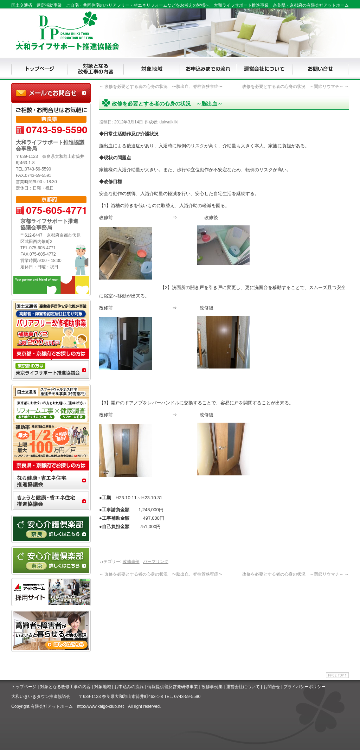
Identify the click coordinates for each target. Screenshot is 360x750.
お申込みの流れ (129, 686)
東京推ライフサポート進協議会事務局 (51, 370)
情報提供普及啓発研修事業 (172, 686)
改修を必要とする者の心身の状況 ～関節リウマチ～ (295, 86)
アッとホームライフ (51, 638)
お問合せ (271, 686)
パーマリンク (155, 561)
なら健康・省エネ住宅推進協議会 (51, 482)
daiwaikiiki (168, 122)
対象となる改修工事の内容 (65, 686)
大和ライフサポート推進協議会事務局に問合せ (51, 93)
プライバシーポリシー (304, 686)
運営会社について (243, 686)
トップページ (24, 686)
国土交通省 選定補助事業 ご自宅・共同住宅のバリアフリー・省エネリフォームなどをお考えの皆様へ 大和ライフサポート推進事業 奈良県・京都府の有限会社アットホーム (180, 5)
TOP (39, 69)
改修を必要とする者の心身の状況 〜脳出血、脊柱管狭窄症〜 (161, 86)
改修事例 (131, 561)
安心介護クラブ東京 (51, 560)
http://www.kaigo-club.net (100, 706)
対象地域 (102, 686)
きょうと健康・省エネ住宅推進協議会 (51, 501)
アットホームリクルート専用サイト (51, 592)
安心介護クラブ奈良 (51, 529)
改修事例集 (212, 686)
